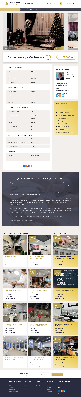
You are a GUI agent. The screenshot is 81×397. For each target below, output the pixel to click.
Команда (49, 389)
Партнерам (49, 391)
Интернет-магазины (13, 391)
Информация (28, 384)
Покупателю (45, 3)
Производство (12, 389)
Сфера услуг (32, 9)
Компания (52, 3)
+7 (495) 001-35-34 (71, 4)
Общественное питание (14, 385)
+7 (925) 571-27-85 (61, 84)
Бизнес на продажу (28, 3)
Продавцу (37, 3)
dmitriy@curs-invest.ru (62, 90)
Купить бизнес (39, 385)
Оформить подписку (57, 374)
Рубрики (24, 9)
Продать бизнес (28, 385)
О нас (48, 385)
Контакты (49, 387)
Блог (48, 384)
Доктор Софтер (65, 393)
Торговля (11, 387)
